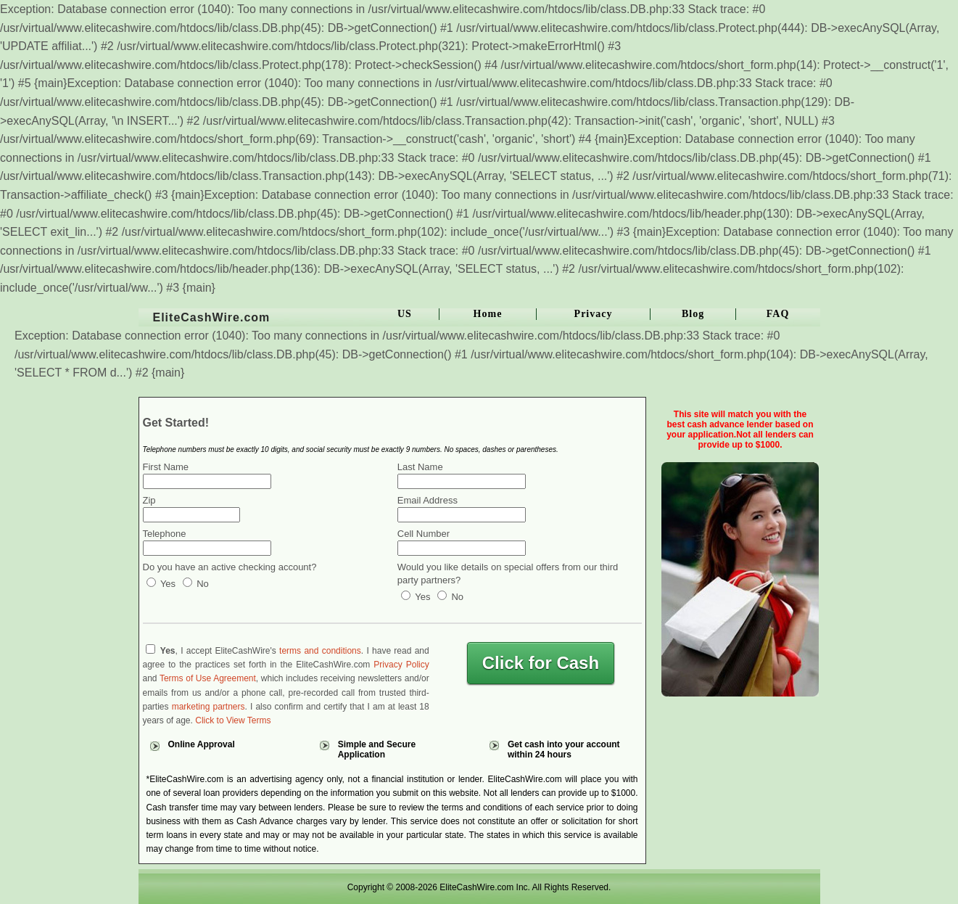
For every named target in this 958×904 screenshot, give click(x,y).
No (196, 583)
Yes (161, 583)
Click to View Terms (233, 720)
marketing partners (208, 707)
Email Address (427, 500)
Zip (149, 500)
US (404, 313)
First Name (166, 466)
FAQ (778, 313)
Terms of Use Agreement (208, 678)
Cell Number (423, 533)
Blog (693, 313)
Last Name (420, 466)
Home (488, 313)
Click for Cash (540, 663)
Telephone (164, 533)
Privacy (593, 313)
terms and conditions (320, 651)
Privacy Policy (401, 664)
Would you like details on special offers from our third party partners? (507, 573)
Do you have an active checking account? (230, 567)
